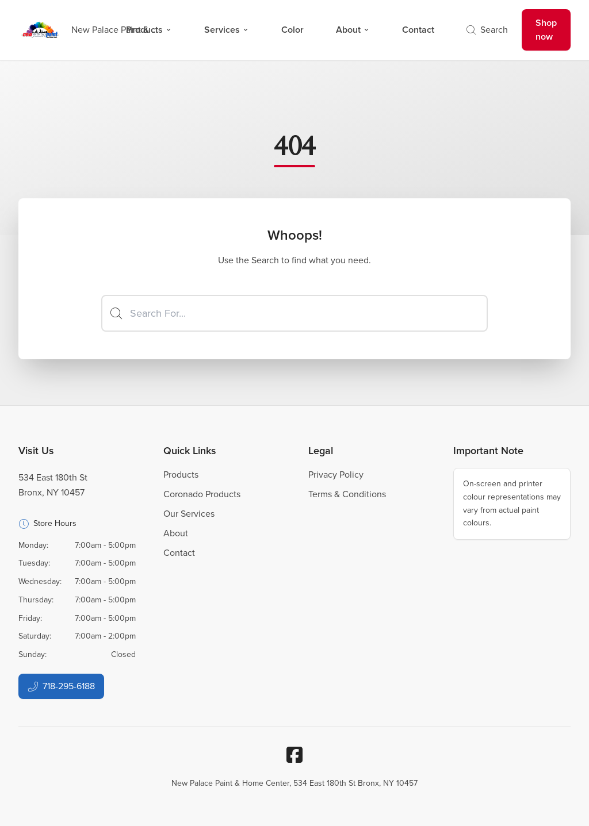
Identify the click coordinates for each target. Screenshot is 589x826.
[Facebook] (294, 755)
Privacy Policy (336, 474)
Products (149, 29)
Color (292, 29)
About (353, 29)
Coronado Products (201, 494)
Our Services (189, 513)
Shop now (546, 29)
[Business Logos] (65, 29)
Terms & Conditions (347, 494)
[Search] (294, 313)
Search (487, 29)
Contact (418, 29)
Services (226, 29)
